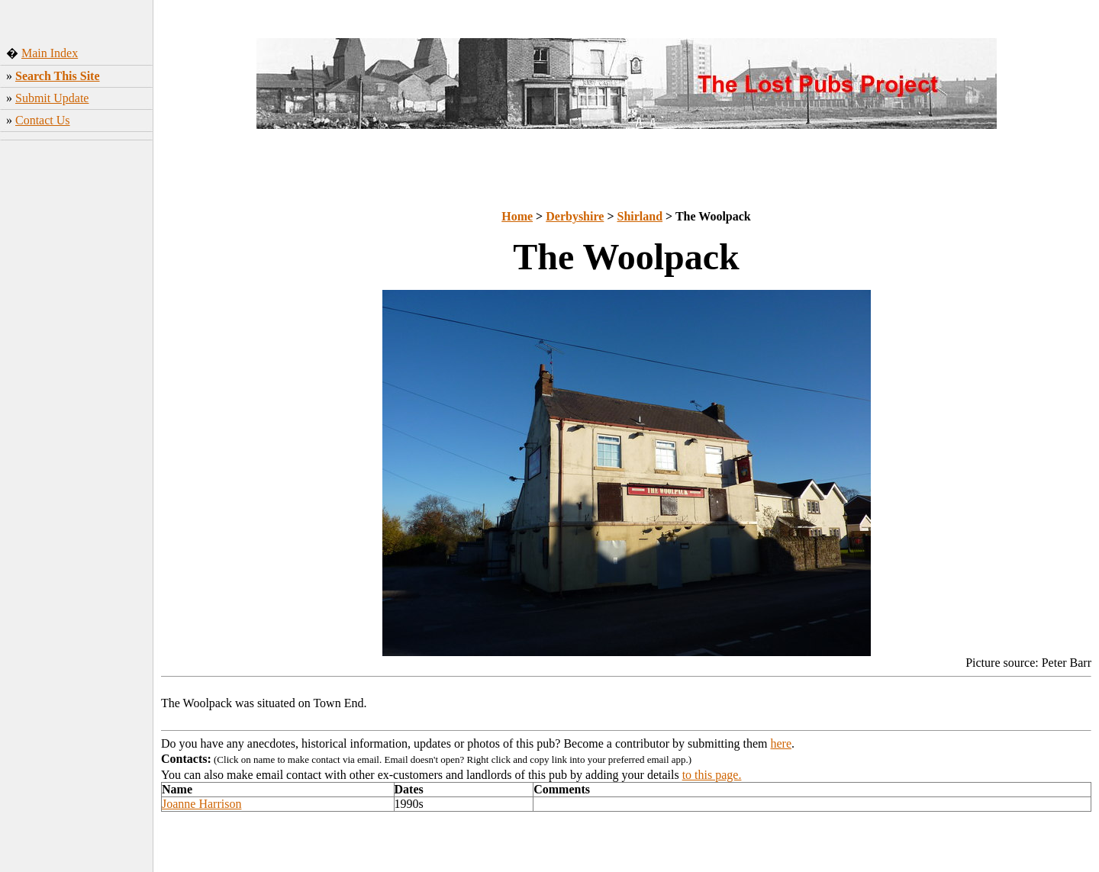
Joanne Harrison (201, 803)
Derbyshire (575, 216)
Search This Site (57, 75)
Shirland (640, 216)
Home (517, 216)
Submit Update (52, 98)
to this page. (712, 774)
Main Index (49, 53)
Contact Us (42, 120)
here (781, 743)
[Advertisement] (76, 373)
